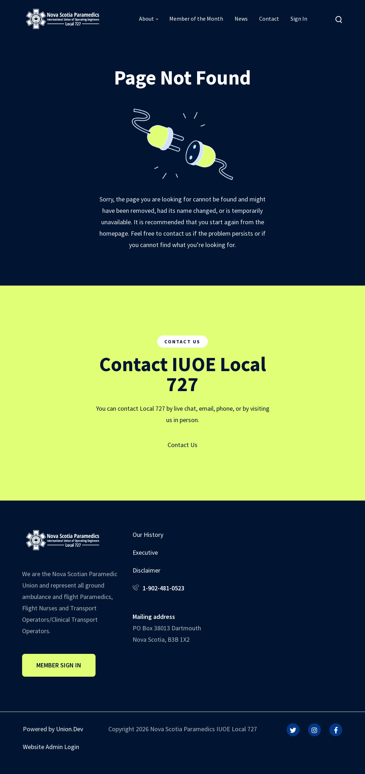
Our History (148, 534)
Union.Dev (69, 729)
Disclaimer (146, 570)
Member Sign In (58, 665)
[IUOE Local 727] (62, 18)
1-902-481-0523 (163, 588)
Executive (145, 552)
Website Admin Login (51, 747)
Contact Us (182, 445)
